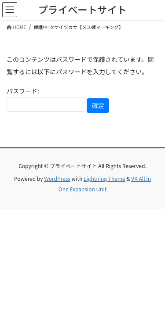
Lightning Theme (104, 178)
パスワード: (46, 99)
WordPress (57, 178)
